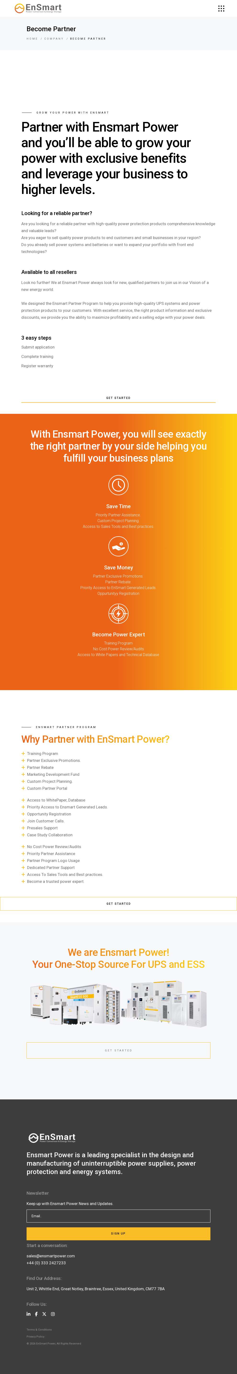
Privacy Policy (35, 1336)
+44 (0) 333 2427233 (46, 1262)
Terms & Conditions (39, 1329)
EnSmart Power (45, 1343)
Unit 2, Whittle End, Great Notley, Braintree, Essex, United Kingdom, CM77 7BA (96, 1288)
